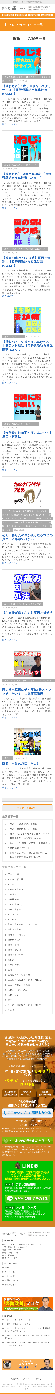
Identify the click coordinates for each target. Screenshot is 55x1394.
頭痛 (10, 1000)
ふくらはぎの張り (26, 511)
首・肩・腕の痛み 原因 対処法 (25, 1005)
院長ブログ (31, 165)
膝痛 (21, 77)
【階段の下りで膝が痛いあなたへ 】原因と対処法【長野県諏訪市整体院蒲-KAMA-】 (27, 345)
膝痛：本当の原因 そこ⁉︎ (20, 763)
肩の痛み (12, 919)
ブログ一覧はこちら (27, 808)
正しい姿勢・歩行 (12, 604)
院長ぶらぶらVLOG (18, 990)
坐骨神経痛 (29, 515)
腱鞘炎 (12, 960)
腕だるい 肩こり (17, 935)
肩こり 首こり (27, 518)
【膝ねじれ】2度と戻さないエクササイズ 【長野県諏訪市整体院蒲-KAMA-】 (26, 89)
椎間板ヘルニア (12, 1280)
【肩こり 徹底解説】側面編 (22, 824)
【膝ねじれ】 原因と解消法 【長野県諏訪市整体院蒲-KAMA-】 (29, 845)
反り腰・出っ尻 (16, 889)
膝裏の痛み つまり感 (37, 77)
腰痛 (7, 1267)
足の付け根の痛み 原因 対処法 (25, 980)
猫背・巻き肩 (12, 518)
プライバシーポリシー (33, 1379)
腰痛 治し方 (18, 526)
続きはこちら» (9, 124)
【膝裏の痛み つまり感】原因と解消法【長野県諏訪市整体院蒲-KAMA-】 (26, 261)
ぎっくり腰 (9, 511)
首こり (11, 1010)
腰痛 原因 (9, 680)
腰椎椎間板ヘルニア (38, 522)
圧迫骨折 (18, 515)
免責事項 (15, 1379)
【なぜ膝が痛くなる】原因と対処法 (27, 612)
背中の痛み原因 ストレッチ (22, 924)
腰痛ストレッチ (33, 526)
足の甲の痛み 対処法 (19, 985)
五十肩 (40, 511)
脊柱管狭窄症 (20, 522)
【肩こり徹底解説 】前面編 (22, 829)
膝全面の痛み (10, 77)
